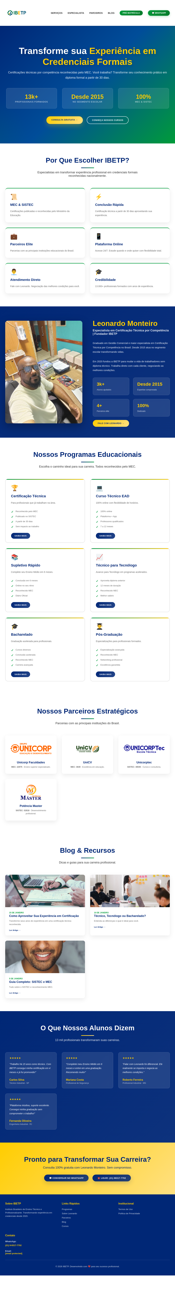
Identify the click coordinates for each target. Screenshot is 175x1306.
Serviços (57, 13)
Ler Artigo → (15, 951)
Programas (67, 1240)
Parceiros (96, 13)
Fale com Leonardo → (114, 437)
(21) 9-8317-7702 (13, 1276)
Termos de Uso (125, 1240)
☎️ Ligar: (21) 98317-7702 (114, 1208)
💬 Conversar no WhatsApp (63, 1208)
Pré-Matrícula (131, 13)
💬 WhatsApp (159, 13)
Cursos (65, 1256)
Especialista (76, 13)
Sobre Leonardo (69, 1244)
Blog (111, 13)
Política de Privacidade (129, 1244)
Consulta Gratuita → (61, 120)
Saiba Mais (22, 551)
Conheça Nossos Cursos (110, 120)
